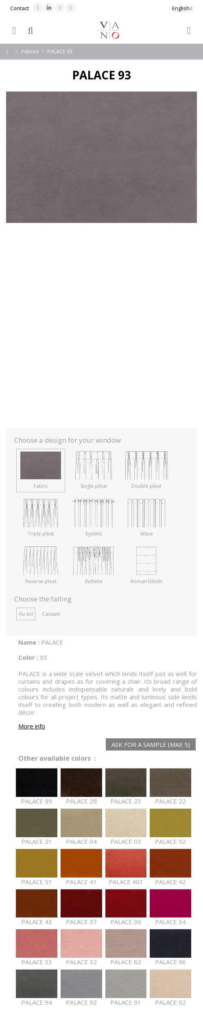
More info (31, 726)
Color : (28, 657)
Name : (28, 642)
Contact (19, 8)
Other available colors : (57, 758)
